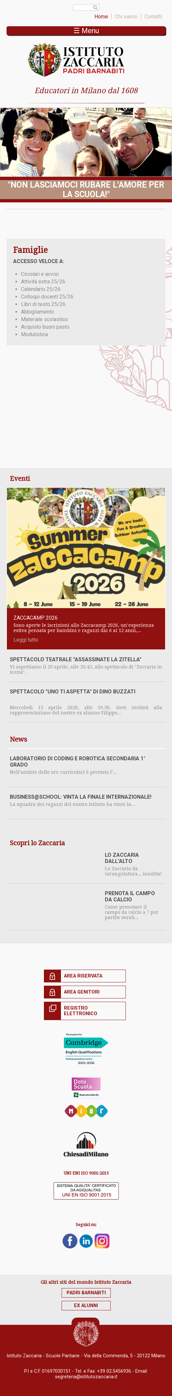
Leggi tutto (25, 640)
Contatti (153, 16)
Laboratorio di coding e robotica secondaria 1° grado (77, 761)
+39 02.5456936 (114, 1371)
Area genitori (82, 992)
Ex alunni (86, 1305)
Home (101, 16)
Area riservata (83, 976)
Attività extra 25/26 (43, 281)
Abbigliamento (37, 312)
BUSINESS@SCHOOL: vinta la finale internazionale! (80, 797)
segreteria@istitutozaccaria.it (86, 1377)
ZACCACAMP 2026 (35, 618)
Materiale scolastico (44, 319)
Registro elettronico (80, 1010)
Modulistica (34, 334)
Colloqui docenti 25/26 (47, 297)
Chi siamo (126, 16)
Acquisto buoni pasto (45, 327)
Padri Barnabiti (86, 1293)
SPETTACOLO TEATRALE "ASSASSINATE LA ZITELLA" (76, 659)
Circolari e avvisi (40, 274)
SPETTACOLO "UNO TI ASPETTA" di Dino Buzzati (72, 691)
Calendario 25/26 (41, 289)
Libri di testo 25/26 (43, 304)
